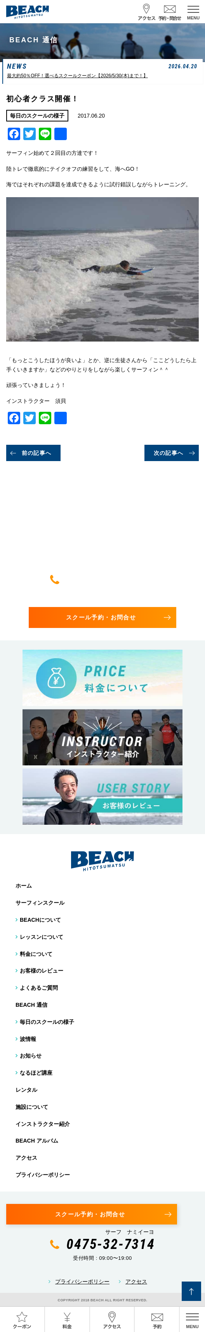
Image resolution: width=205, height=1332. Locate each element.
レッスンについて (41, 937)
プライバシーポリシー (43, 1175)
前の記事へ (37, 453)
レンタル (26, 1090)
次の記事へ (169, 453)
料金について (36, 954)
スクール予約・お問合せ (101, 617)
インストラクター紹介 (43, 1124)
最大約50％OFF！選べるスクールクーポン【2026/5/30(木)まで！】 (77, 75)
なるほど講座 (36, 1073)
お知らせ (31, 1056)
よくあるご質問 (39, 988)
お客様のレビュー (41, 971)
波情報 (28, 1039)
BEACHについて (40, 920)
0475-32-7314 (110, 579)
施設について (32, 1107)
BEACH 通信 (31, 1005)
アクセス (26, 1158)
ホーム (24, 886)
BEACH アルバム (37, 1141)
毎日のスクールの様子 (47, 1022)
